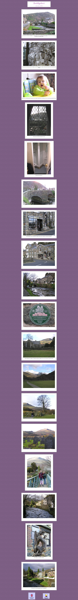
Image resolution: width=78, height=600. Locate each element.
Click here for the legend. (44, 35)
